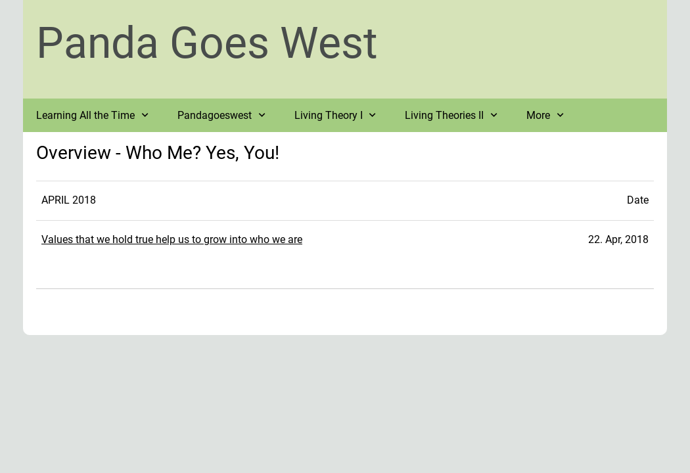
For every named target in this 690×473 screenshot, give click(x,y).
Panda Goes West (207, 43)
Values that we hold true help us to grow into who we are (171, 239)
